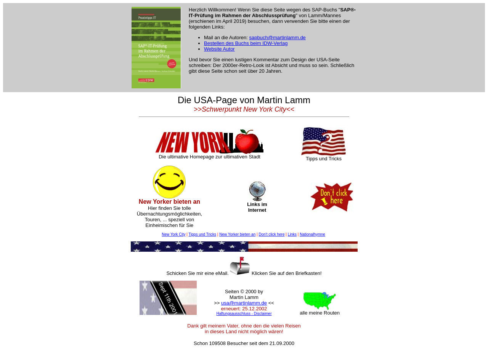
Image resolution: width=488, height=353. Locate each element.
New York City (173, 234)
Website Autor (219, 49)
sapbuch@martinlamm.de (277, 37)
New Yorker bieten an (237, 234)
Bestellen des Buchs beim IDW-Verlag (245, 43)
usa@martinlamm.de (244, 303)
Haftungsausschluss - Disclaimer (243, 313)
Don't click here (271, 234)
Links (292, 234)
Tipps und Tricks (202, 234)
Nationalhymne (312, 234)
